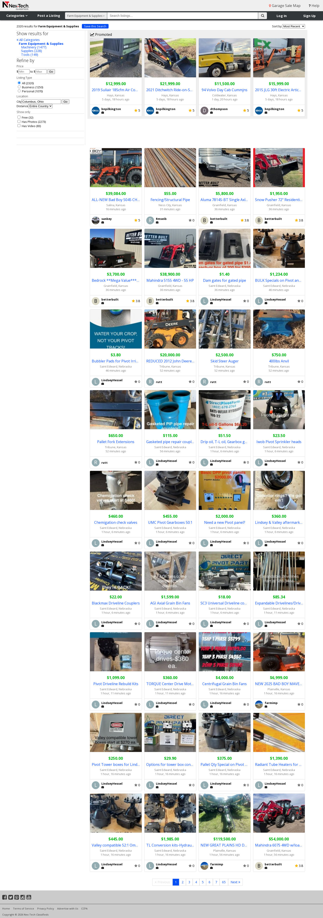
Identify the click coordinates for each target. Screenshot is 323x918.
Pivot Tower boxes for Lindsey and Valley (116, 764)
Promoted (101, 34)
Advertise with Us (67, 908)
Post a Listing (48, 15)
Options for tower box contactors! (170, 764)
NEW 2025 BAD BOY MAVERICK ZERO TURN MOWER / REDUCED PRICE (279, 683)
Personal (26, 91)
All (21, 83)
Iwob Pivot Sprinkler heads (278, 441)
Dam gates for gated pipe (224, 280)
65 (224, 882)
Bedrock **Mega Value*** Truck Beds (116, 280)
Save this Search (95, 26)
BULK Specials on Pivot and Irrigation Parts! (279, 280)
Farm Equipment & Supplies (41, 43)
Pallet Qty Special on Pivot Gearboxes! (225, 764)
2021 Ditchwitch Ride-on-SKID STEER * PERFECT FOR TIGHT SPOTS (170, 89)
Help (314, 5)
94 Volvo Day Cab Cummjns (224, 89)
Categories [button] (16, 15)
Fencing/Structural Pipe (170, 199)
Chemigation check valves (115, 522)
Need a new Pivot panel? (224, 522)
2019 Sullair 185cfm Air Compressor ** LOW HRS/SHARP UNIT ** (116, 89)
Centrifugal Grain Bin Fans (224, 683)
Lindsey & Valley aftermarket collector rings (279, 522)
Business (26, 87)
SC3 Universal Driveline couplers (225, 603)
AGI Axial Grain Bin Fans (170, 603)
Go (51, 71)
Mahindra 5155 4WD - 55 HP (170, 280)
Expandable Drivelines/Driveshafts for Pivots (279, 603)
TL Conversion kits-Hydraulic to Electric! (170, 845)
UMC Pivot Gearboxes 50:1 (170, 522)
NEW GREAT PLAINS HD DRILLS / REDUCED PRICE (225, 845)
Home (6, 908)
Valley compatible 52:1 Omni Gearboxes (116, 845)
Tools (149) (29, 54)
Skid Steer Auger (225, 361)
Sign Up (309, 16)
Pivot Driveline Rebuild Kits (115, 683)
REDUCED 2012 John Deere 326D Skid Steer (170, 361)
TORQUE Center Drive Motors (170, 683)
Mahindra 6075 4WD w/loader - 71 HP (279, 845)
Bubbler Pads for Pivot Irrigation (116, 361)
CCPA (84, 908)
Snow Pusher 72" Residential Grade (279, 199)
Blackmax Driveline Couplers (116, 603)
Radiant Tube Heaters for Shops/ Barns (279, 764)
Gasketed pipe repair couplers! (170, 441)
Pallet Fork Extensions (115, 441)
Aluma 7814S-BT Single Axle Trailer (225, 199)
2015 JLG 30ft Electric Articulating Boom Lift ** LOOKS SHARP (279, 89)
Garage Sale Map (285, 5)
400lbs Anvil (279, 361)
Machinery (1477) (33, 47)
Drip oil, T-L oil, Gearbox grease (225, 441)
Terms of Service (23, 908)
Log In (282, 16)
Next (235, 882)
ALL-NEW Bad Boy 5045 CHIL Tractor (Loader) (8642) (116, 199)
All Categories (28, 40)
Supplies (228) (31, 51)
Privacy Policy (45, 908)
